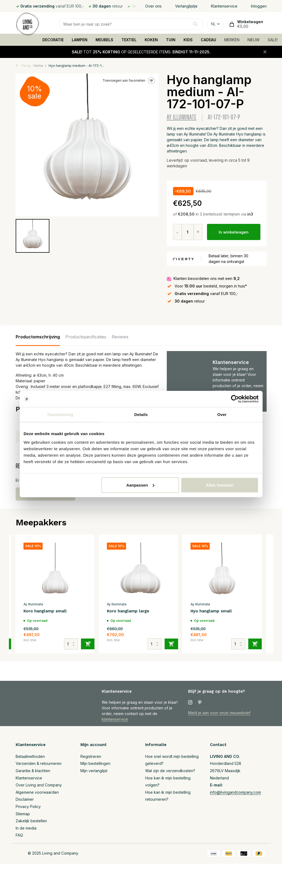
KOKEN (151, 39)
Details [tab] (141, 414)
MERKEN (231, 39)
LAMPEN (79, 39)
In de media (26, 828)
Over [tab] (222, 414)
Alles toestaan (219, 485)
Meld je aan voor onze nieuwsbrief (219, 712)
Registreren (90, 756)
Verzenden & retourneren (39, 763)
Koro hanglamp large (128, 611)
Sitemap (23, 813)
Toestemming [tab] (60, 414)
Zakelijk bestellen (31, 820)
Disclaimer (25, 799)
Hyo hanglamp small (211, 611)
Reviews (120, 336)
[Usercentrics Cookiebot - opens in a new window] (235, 399)
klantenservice (115, 719)
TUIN (170, 39)
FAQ (19, 835)
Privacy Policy (28, 806)
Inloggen (259, 6)
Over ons (153, 6)
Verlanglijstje (186, 6)
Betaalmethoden (30, 756)
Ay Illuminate (181, 117)
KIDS (188, 39)
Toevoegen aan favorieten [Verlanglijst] (129, 80)
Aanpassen (140, 485)
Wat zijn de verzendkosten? (170, 770)
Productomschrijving (38, 336)
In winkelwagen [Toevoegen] (234, 232)
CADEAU (208, 39)
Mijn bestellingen (95, 763)
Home (40, 66)
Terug (23, 66)
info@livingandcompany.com (235, 792)
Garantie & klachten (33, 770)
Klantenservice (224, 6)
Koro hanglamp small (45, 611)
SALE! (273, 39)
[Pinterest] (200, 702)
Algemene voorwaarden (37, 792)
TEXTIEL (129, 39)
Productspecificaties (85, 336)
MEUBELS (104, 39)
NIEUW (253, 39)
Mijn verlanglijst (93, 770)
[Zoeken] (131, 24)
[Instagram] (190, 702)
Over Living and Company (39, 785)
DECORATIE (53, 39)
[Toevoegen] (87, 644)
